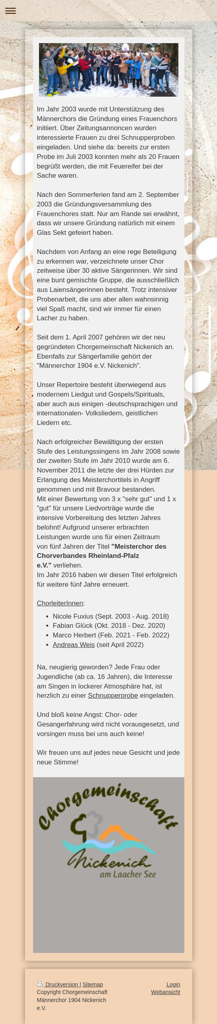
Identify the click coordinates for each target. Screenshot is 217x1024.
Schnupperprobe (113, 695)
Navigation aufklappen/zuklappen (108, 10)
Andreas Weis (74, 645)
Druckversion (58, 984)
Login (173, 984)
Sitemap (93, 984)
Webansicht (165, 992)
